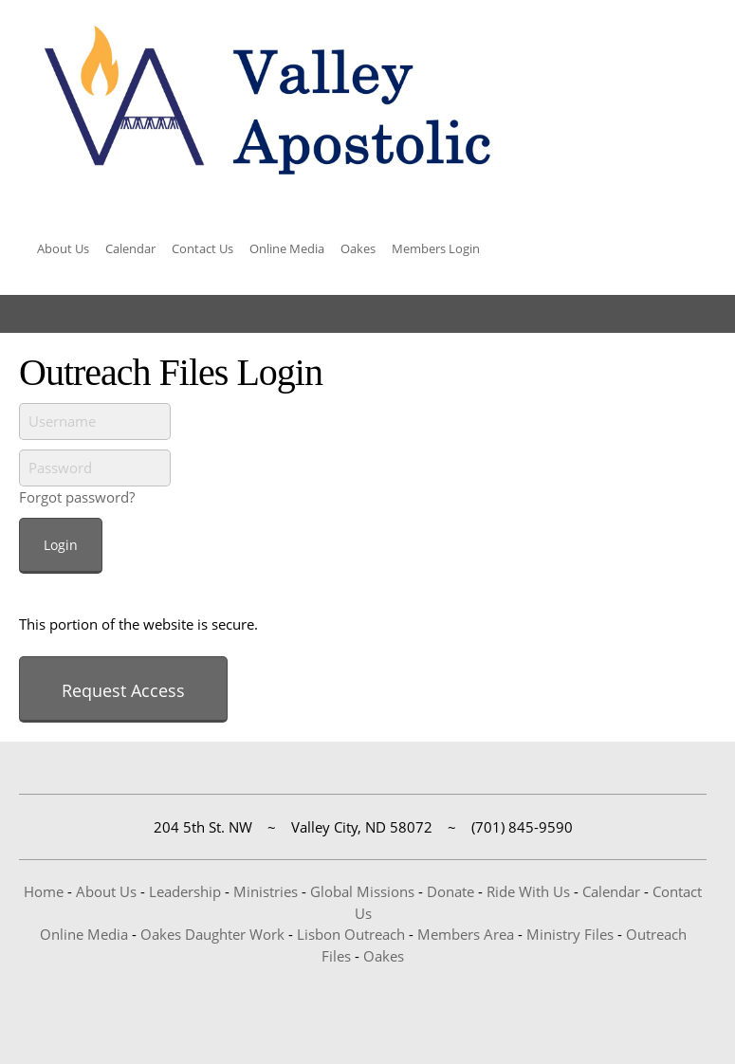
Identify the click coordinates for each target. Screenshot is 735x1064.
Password (60, 467)
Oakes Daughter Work (212, 934)
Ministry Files (570, 934)
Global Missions (362, 891)
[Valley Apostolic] (265, 101)
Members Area (465, 934)
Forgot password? (77, 496)
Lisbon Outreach (351, 934)
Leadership (185, 891)
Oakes (383, 955)
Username (62, 421)
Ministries (265, 891)
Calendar (611, 891)
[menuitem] (63, 251)
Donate (450, 891)
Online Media (84, 934)
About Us (106, 891)
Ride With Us (528, 891)
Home (44, 891)
